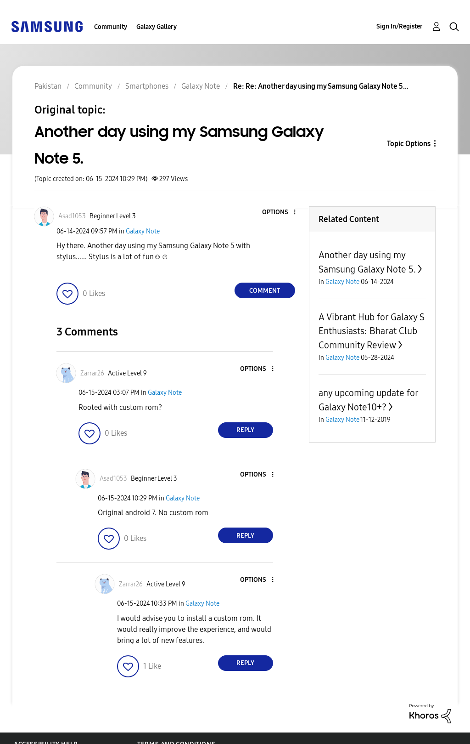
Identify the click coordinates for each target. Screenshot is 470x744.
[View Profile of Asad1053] (72, 216)
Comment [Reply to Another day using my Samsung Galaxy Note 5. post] (264, 291)
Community (110, 27)
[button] (279, 212)
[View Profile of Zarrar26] (92, 373)
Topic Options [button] (409, 143)
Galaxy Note (143, 231)
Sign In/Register (399, 26)
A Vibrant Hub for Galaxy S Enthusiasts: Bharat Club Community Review (372, 331)
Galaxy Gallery (156, 27)
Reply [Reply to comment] (245, 430)
